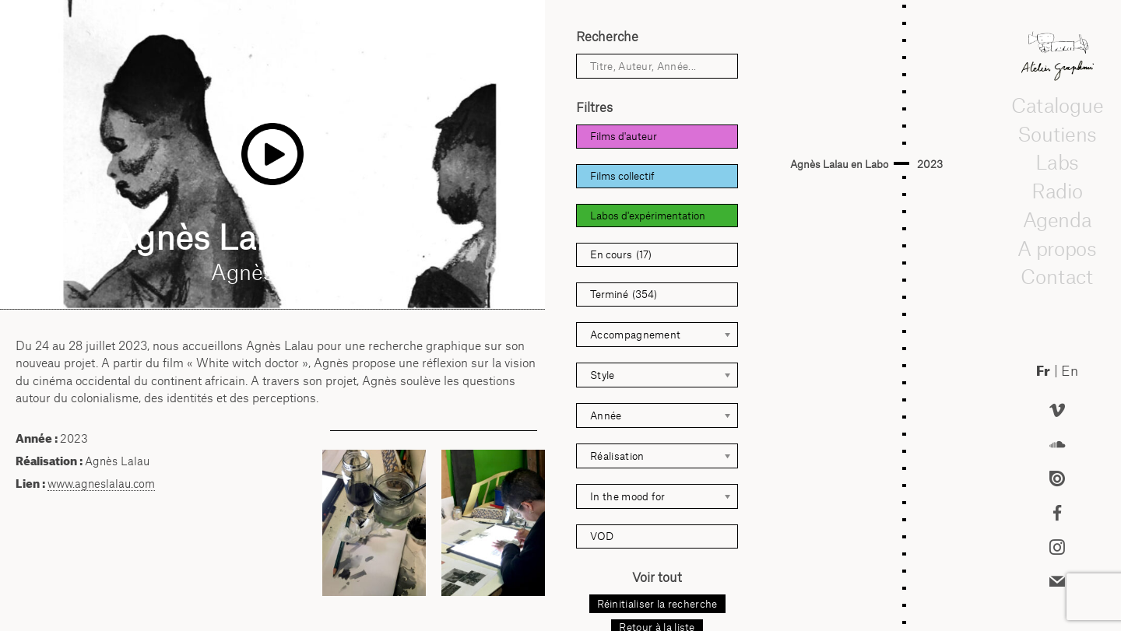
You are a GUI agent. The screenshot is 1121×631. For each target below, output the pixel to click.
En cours (621, 254)
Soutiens (1057, 133)
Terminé (623, 294)
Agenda (1057, 219)
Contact (1057, 276)
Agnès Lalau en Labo (839, 164)
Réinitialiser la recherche (657, 604)
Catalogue (1057, 105)
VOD (601, 536)
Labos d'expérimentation (647, 215)
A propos (1057, 248)
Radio (1057, 190)
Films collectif (622, 176)
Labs (1057, 162)
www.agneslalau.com (101, 483)
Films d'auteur (623, 136)
